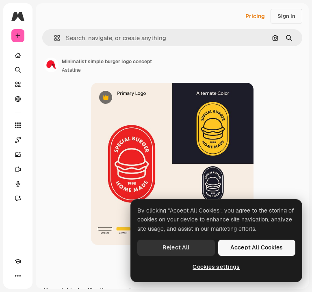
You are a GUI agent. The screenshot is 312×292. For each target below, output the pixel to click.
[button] (54, 38)
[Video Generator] (17, 169)
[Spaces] (17, 139)
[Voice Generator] (17, 183)
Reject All (175, 247)
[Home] (17, 55)
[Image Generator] (17, 154)
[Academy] (17, 261)
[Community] (17, 98)
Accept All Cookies (256, 247)
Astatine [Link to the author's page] (71, 70)
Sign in (286, 16)
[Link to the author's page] (51, 65)
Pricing (255, 16)
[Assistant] (17, 198)
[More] (17, 275)
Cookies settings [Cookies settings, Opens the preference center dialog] (216, 267)
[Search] (17, 69)
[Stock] (17, 84)
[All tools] (17, 125)
